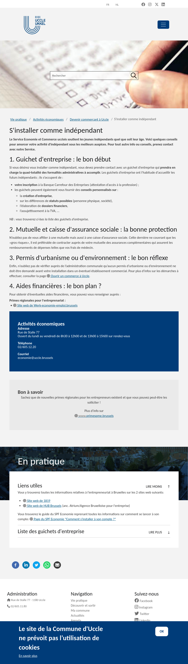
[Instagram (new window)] (149, 5)
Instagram (145, 607)
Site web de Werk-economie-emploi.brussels (45, 305)
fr (107, 4)
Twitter (143, 614)
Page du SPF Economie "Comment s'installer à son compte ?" (73, 519)
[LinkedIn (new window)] (163, 5)
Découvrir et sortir (85, 605)
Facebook (145, 601)
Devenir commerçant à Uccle (89, 119)
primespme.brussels (94, 416)
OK (162, 631)
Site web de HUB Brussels (42, 506)
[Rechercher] (134, 76)
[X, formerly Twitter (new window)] (156, 5)
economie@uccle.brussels (35, 358)
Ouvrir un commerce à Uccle (68, 276)
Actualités (79, 615)
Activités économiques (48, 119)
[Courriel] (57, 565)
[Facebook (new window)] (143, 5)
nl (117, 4)
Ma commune (82, 610)
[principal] (163, 24)
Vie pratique (18, 119)
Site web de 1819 (36, 501)
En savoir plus (28, 656)
